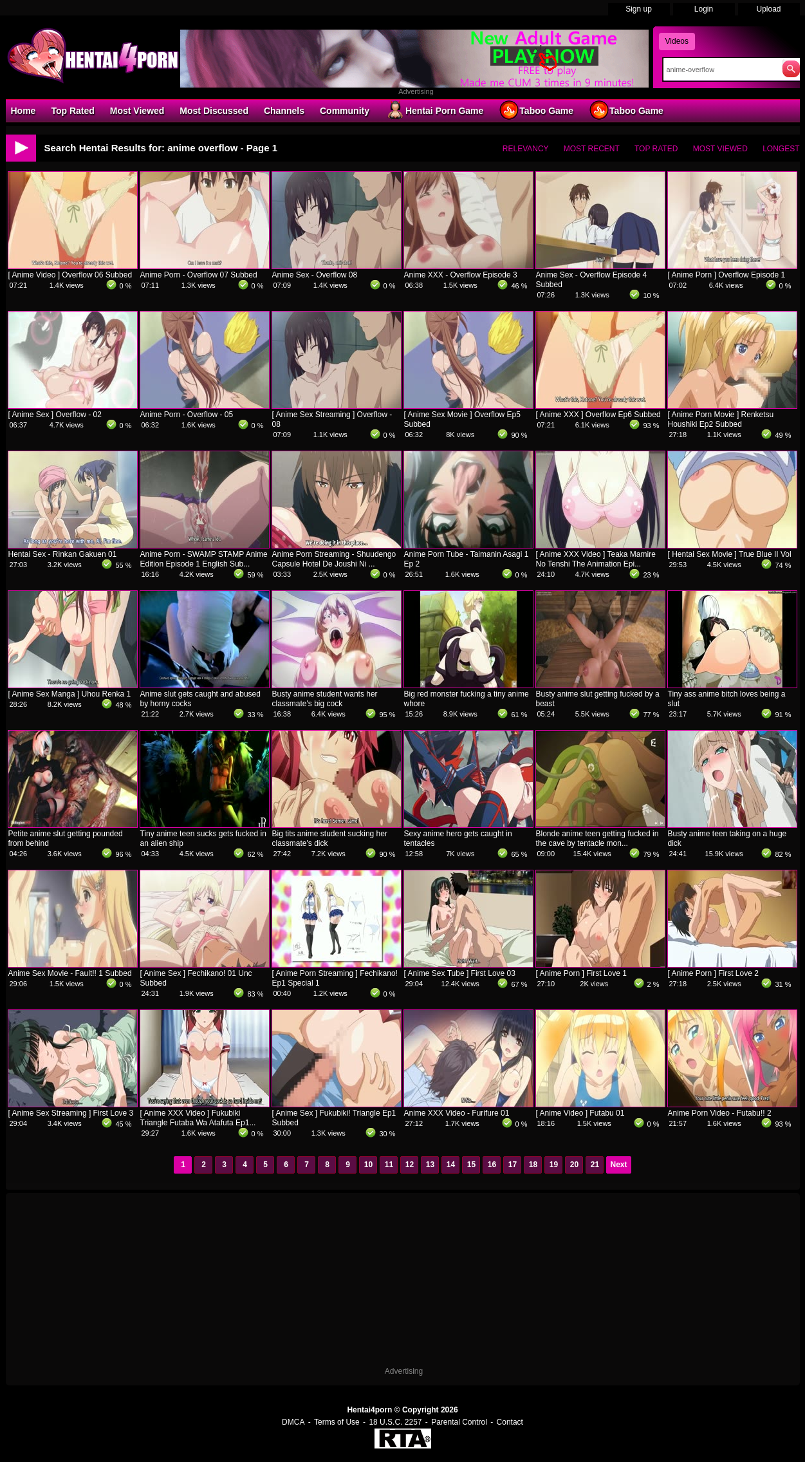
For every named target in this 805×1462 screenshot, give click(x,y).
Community (344, 111)
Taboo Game (536, 110)
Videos (677, 41)
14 (451, 1164)
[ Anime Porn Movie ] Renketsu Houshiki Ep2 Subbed (721, 419)
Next (618, 1164)
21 (595, 1164)
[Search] (719, 69)
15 (471, 1164)
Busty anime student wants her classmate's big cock (325, 698)
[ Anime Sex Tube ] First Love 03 (459, 973)
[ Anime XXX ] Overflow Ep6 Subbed (598, 414)
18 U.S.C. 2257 (395, 1422)
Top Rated (72, 111)
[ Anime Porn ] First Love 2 (713, 973)
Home (23, 111)
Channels (284, 111)
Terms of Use (337, 1422)
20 (574, 1164)
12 (409, 1164)
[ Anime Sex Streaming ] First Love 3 (71, 1113)
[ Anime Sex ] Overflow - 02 (55, 414)
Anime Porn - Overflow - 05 (187, 414)
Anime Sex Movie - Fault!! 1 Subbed (70, 973)
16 (492, 1164)
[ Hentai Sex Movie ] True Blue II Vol (729, 554)
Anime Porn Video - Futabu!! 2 (720, 1113)
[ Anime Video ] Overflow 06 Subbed (70, 274)
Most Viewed (137, 111)
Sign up (638, 9)
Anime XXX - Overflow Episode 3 (460, 274)
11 (389, 1164)
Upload (768, 9)
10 (368, 1164)
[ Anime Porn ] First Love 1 (581, 973)
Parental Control (459, 1422)
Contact (510, 1422)
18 (533, 1164)
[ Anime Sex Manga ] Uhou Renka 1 (69, 693)
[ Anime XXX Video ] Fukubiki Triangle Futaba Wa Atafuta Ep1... (198, 1118)
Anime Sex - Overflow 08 (315, 274)
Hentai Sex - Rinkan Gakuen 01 (62, 554)
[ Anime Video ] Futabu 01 (580, 1113)
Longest (781, 148)
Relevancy (526, 148)
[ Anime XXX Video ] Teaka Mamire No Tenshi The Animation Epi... (596, 559)
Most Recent (592, 148)
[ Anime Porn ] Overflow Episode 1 (727, 274)
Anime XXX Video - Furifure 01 (457, 1113)
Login (703, 9)
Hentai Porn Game (434, 110)
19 (554, 1164)
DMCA (293, 1422)
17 (512, 1164)
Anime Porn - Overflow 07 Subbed (198, 274)
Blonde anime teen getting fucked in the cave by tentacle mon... (597, 838)
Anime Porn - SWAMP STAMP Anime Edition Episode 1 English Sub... (204, 559)
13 (430, 1164)
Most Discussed (214, 111)
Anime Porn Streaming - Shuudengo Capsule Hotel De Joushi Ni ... (334, 559)
